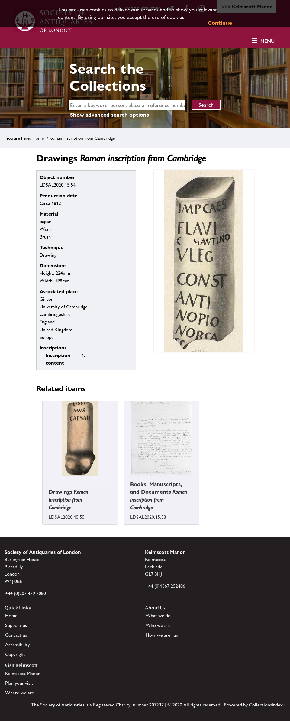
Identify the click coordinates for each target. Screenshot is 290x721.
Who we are (158, 625)
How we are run (162, 635)
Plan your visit (19, 683)
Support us (16, 625)
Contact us (16, 635)
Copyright (15, 654)
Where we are (19, 693)
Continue (220, 23)
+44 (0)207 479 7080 (25, 593)
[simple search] (127, 105)
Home (38, 138)
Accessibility (17, 645)
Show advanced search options (109, 115)
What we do (158, 616)
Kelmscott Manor (22, 673)
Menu (267, 41)
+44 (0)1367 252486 (165, 586)
